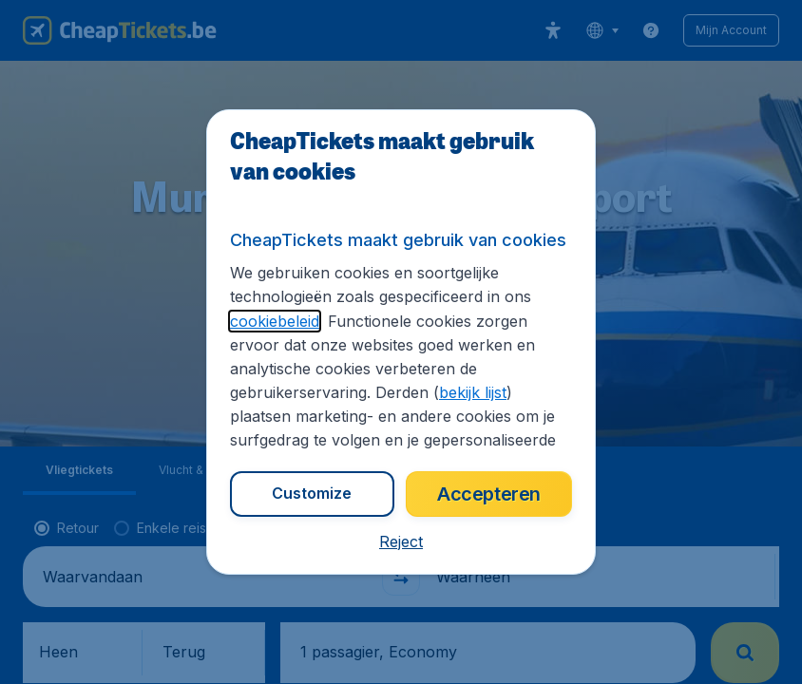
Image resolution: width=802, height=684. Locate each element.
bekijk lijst (472, 392)
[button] (401, 541)
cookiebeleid (274, 321)
